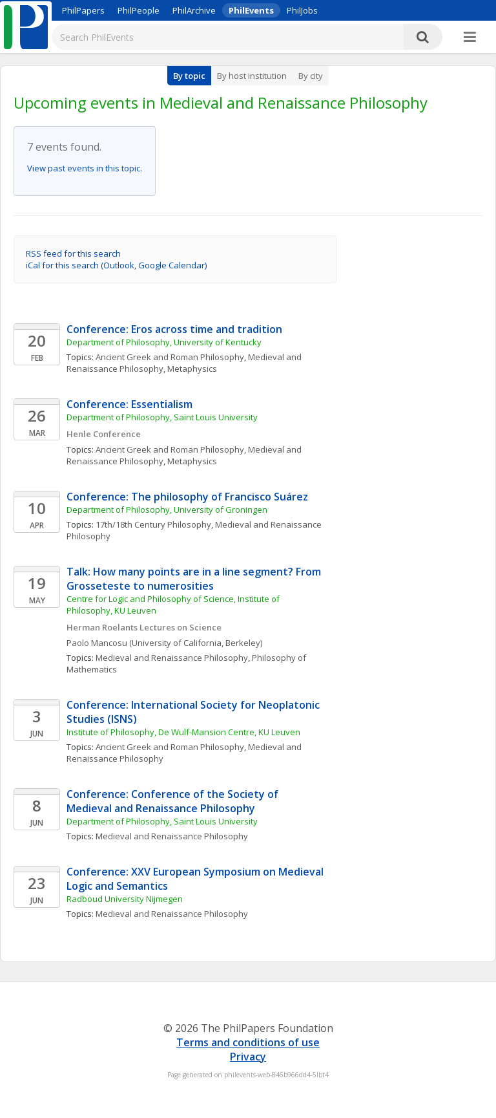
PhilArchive (194, 10)
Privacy (248, 1056)
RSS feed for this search (73, 253)
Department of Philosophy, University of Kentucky (164, 342)
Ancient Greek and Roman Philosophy (170, 357)
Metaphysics (192, 368)
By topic (189, 75)
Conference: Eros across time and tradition (174, 329)
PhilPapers (83, 10)
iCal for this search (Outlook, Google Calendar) (116, 265)
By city (310, 75)
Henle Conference (104, 434)
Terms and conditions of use (248, 1042)
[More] (469, 37)
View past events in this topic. (84, 168)
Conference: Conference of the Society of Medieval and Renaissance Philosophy (174, 801)
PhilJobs (302, 10)
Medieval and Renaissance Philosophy (172, 657)
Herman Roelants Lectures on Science (144, 627)
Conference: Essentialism (129, 404)
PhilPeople (139, 10)
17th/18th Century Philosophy (153, 524)
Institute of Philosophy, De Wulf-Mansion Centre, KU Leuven (183, 732)
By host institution (252, 75)
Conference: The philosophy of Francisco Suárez (187, 496)
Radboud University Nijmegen (125, 899)
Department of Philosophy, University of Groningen (167, 509)
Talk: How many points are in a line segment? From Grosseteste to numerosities (195, 578)
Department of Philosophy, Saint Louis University (162, 417)
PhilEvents (251, 10)
